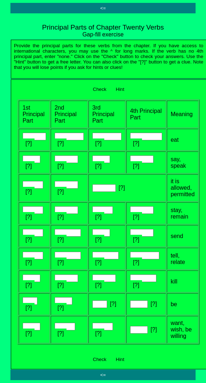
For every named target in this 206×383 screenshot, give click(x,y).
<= (103, 8)
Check (99, 89)
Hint (120, 89)
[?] (29, 143)
